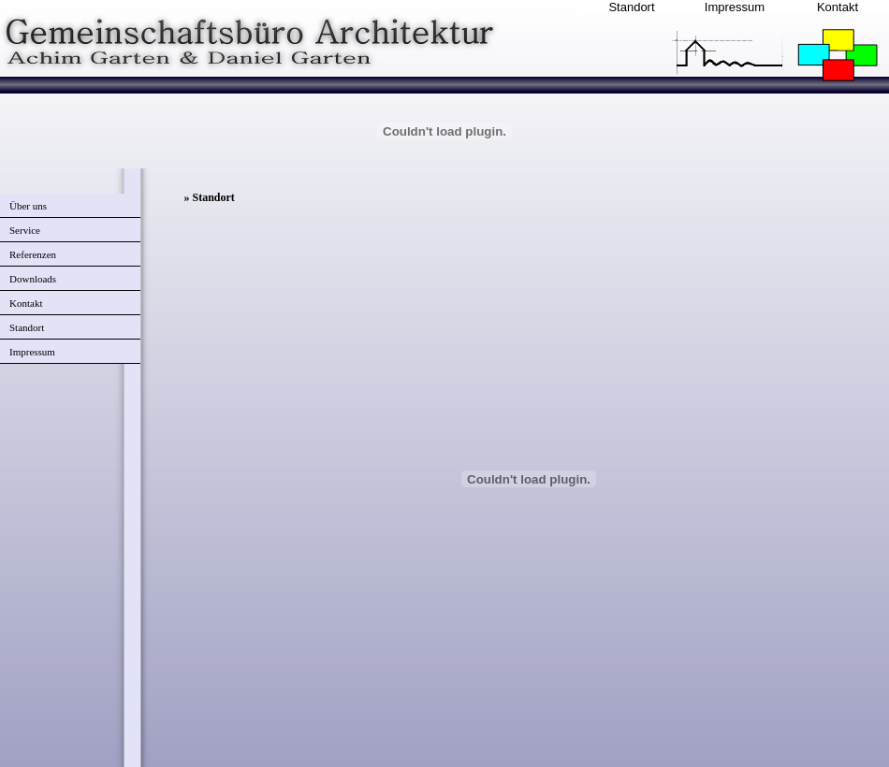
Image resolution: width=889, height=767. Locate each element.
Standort (631, 7)
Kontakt (837, 7)
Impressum (735, 7)
